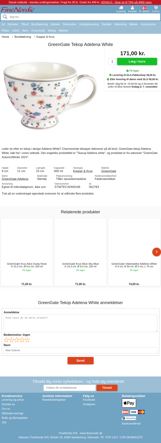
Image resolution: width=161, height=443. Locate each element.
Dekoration (69, 24)
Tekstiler (106, 24)
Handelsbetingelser (54, 399)
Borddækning (39, 24)
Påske (5, 30)
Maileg (52, 30)
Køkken (55, 24)
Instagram (89, 404)
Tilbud (25, 24)
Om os (6, 408)
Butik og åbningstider (15, 417)
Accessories (148, 24)
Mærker (63, 30)
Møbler (133, 24)
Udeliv (15, 30)
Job (4, 422)
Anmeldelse (11, 312)
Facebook (89, 399)
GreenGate (38, 30)
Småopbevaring (89, 24)
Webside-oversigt (12, 413)
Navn (7, 345)
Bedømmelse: (17, 334)
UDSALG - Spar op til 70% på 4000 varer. (126, 2)
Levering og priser (13, 399)
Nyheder (13, 24)
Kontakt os (8, 404)
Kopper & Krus (83, 171)
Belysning (120, 24)
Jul (3, 24)
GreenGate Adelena (15, 179)
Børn (25, 30)
